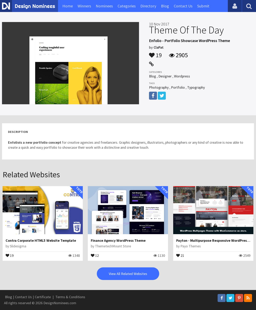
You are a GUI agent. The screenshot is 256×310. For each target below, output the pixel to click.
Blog (165, 5)
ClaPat (159, 47)
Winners (84, 5)
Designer (165, 76)
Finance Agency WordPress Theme (118, 240)
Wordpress (182, 76)
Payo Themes (190, 246)
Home (67, 5)
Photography (159, 87)
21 (180, 255)
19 (155, 53)
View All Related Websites (128, 273)
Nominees (104, 5)
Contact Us (183, 5)
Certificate (43, 297)
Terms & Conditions (70, 297)
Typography (196, 87)
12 (95, 255)
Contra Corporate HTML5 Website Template (41, 240)
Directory (148, 5)
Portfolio (178, 87)
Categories (127, 5)
